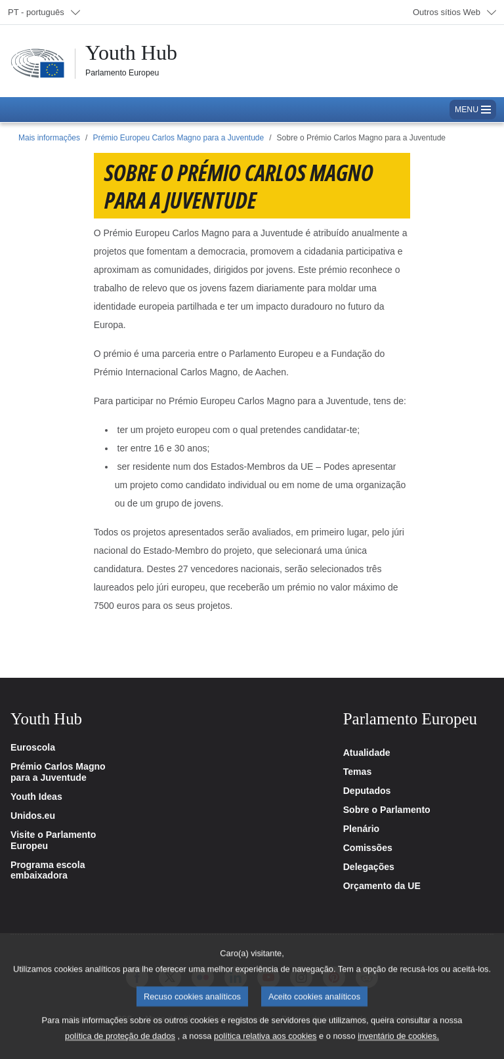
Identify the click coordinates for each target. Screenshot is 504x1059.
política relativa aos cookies (265, 1047)
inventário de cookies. (398, 1047)
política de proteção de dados (120, 1047)
